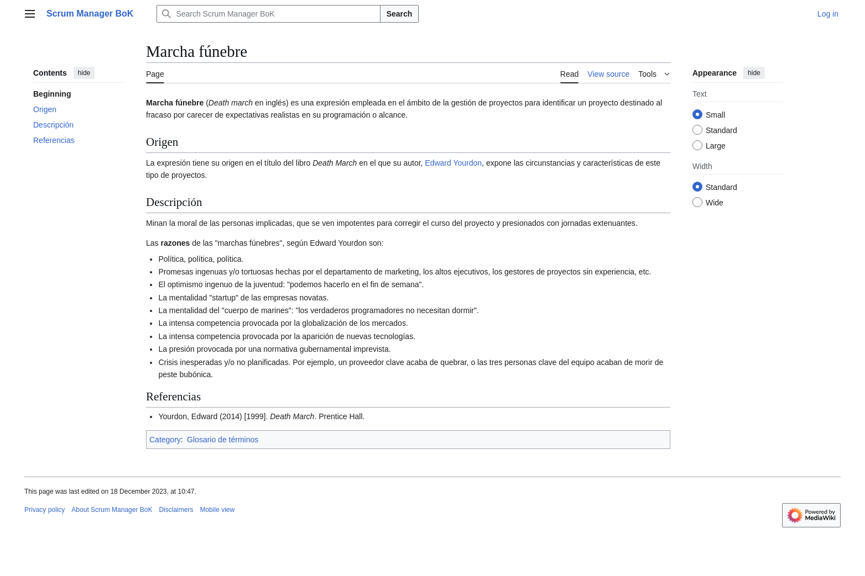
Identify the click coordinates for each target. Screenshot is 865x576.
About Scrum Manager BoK (111, 510)
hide (84, 73)
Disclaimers (176, 510)
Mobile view (217, 510)
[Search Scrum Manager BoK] (268, 14)
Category (165, 439)
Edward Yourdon (453, 162)
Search (400, 13)
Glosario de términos (222, 439)
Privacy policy (44, 510)
